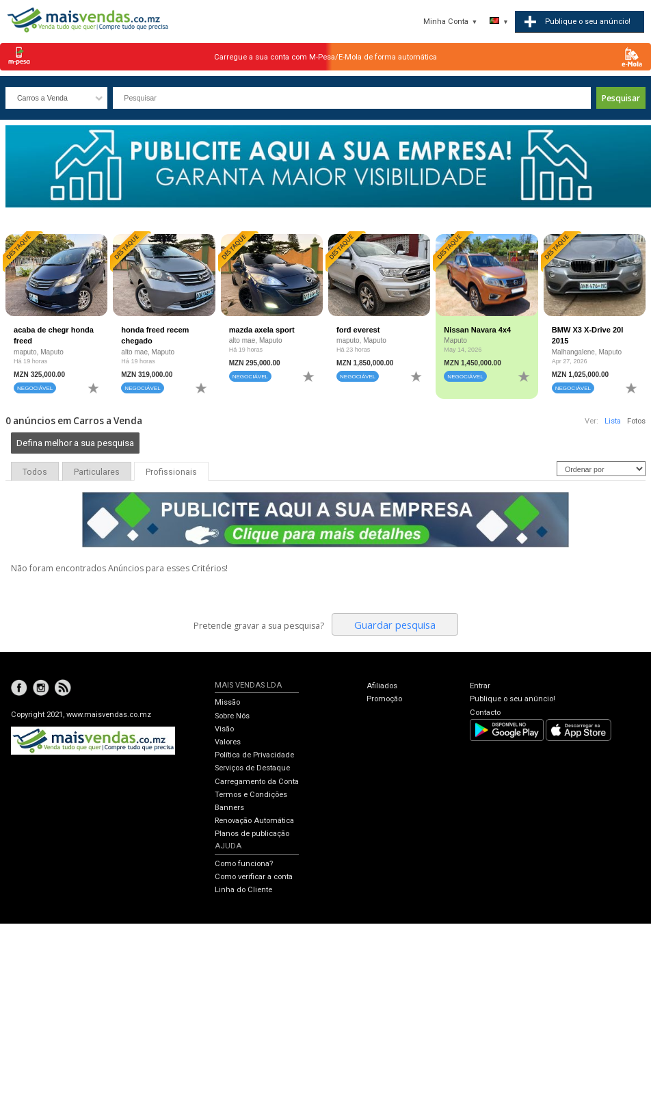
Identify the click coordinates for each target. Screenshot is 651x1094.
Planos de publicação (252, 833)
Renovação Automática (254, 820)
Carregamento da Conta (257, 781)
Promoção (384, 698)
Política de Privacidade (254, 755)
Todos (35, 472)
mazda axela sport (262, 330)
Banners (229, 807)
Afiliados (382, 685)
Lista (612, 421)
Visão (224, 729)
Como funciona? (244, 863)
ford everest (358, 330)
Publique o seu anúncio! (512, 698)
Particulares (97, 472)
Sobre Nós (232, 716)
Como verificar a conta (254, 876)
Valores (228, 742)
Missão (227, 702)
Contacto (485, 712)
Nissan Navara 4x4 (477, 330)
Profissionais (171, 472)
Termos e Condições (251, 794)
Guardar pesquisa (395, 624)
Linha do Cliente (243, 889)
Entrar (480, 685)
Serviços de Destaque (252, 768)
